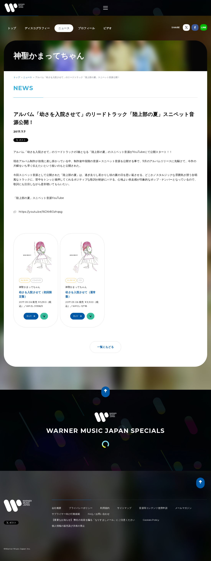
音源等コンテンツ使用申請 (153, 508)
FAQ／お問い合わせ (99, 513)
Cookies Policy (151, 519)
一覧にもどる (105, 347)
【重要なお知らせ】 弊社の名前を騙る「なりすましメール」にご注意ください (93, 519)
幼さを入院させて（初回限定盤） (35, 294)
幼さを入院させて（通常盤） (80, 294)
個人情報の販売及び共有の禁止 (68, 525)
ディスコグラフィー (37, 28)
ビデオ (107, 28)
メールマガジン (183, 508)
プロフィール (86, 28)
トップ (12, 28)
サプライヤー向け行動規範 (66, 513)
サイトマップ (124, 508)
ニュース (63, 28)
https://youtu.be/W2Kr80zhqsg (40, 211)
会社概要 (56, 508)
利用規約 (105, 508)
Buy (32, 316)
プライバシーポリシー (80, 508)
